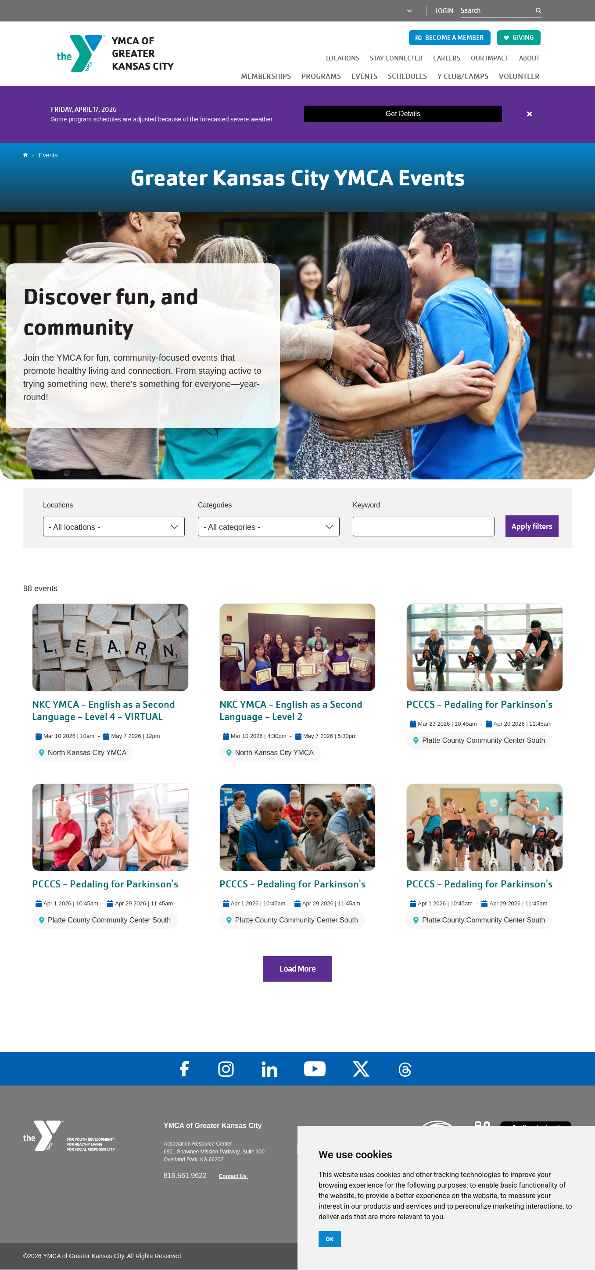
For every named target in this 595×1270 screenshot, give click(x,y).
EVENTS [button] (364, 76)
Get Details (403, 113)
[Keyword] (424, 526)
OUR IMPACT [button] (490, 58)
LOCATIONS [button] (342, 58)
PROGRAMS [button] (321, 76)
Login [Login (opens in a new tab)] (444, 11)
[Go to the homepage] (121, 53)
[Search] (498, 10)
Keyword (366, 505)
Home (27, 155)
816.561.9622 (186, 1175)
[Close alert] (530, 114)
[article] (297, 114)
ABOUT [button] (529, 58)
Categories (215, 505)
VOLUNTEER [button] (519, 76)
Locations (58, 505)
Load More (297, 969)
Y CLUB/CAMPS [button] (462, 76)
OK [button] (330, 1239)
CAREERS (446, 58)
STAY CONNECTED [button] (396, 58)
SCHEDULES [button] (407, 76)
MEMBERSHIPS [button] (266, 76)
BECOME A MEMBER (450, 37)
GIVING (519, 37)
